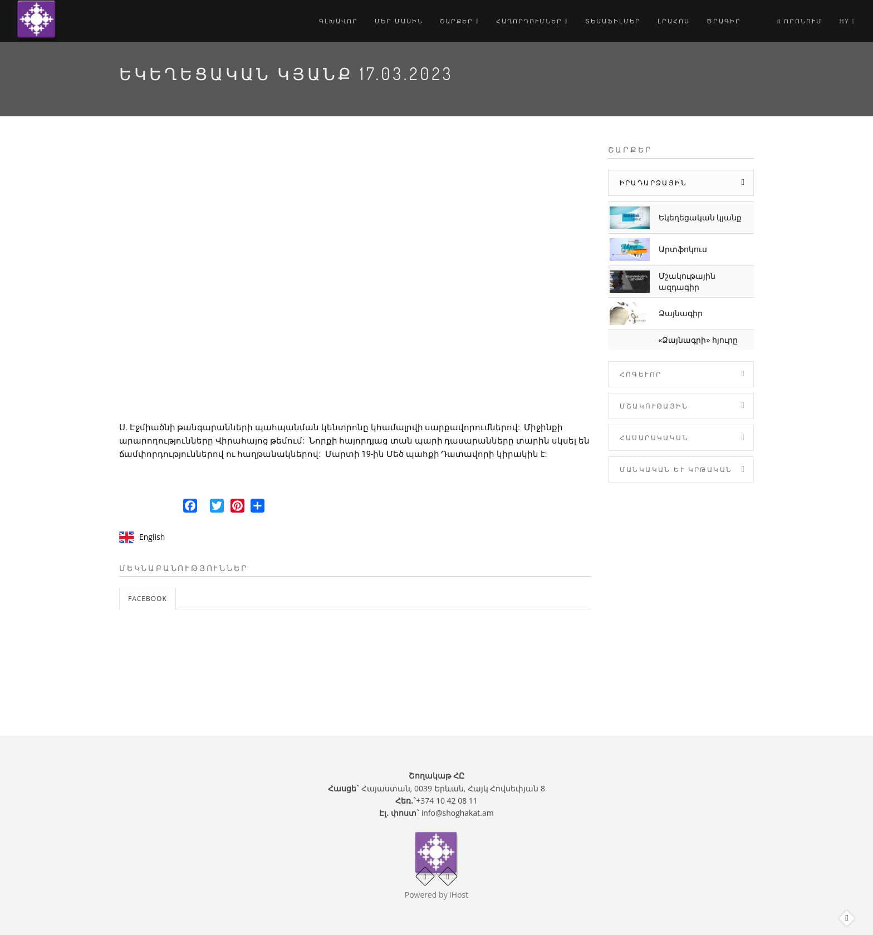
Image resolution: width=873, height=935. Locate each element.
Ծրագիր (724, 21)
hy (847, 21)
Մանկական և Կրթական (676, 469)
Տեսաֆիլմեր (613, 21)
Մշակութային (654, 406)
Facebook (147, 598)
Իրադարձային (653, 183)
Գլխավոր (338, 21)
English (152, 537)
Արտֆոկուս (683, 249)
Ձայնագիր (681, 313)
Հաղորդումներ (532, 21)
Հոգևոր (641, 374)
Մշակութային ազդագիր (687, 281)
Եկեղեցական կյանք (700, 217)
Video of (355, 278)
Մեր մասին (399, 21)
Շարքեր (459, 21)
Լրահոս (674, 21)
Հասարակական (654, 437)
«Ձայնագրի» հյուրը (698, 339)
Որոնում (800, 21)
